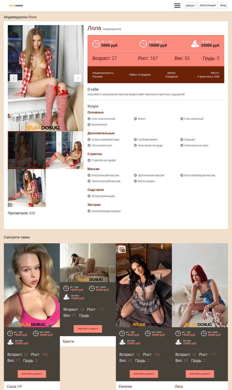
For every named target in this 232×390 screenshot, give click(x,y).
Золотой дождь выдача (106, 211)
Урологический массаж (106, 181)
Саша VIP (14, 386)
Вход (223, 5)
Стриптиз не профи (104, 160)
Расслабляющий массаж (199, 175)
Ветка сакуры (146, 181)
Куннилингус (99, 124)
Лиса (179, 386)
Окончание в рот (102, 145)
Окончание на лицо (196, 145)
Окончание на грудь (150, 145)
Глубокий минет (148, 139)
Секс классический (103, 118)
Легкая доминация (103, 196)
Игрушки (189, 139)
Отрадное (144, 74)
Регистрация (208, 5)
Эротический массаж (151, 175)
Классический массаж (105, 175)
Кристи (68, 341)
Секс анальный (194, 118)
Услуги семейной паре (105, 139)
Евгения (125, 386)
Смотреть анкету (32, 374)
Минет (142, 118)
